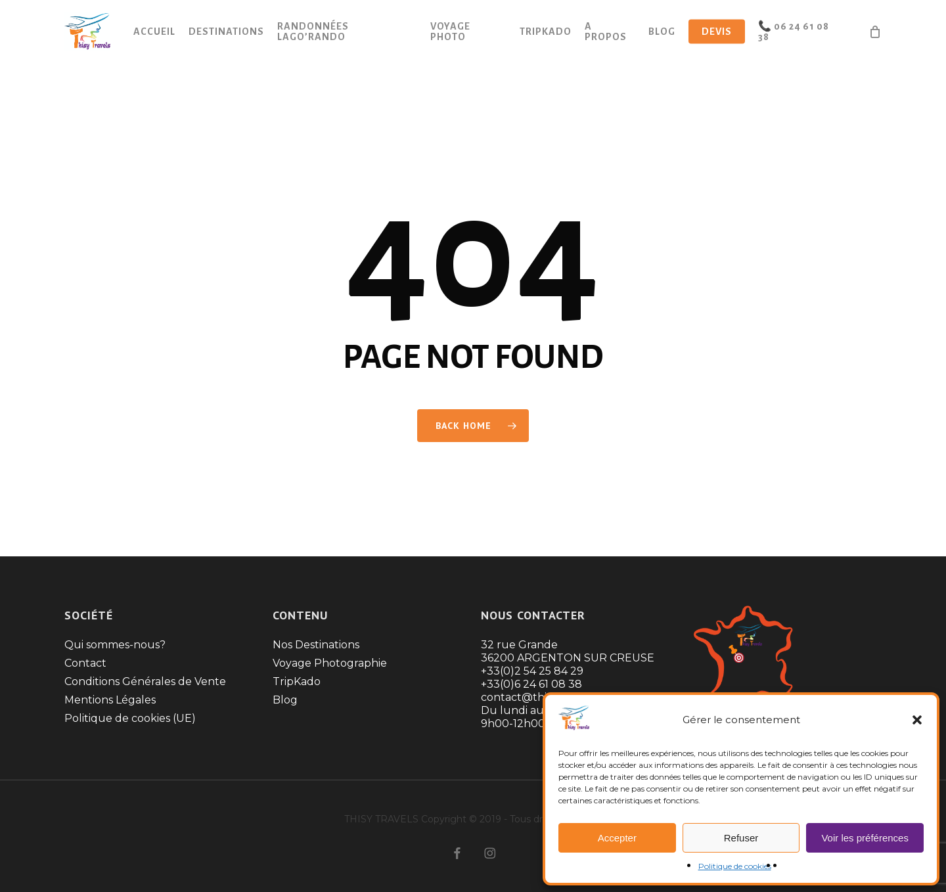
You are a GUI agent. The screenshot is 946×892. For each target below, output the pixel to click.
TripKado (297, 681)
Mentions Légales (110, 700)
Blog (285, 700)
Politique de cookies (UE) (130, 718)
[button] (917, 719)
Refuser (741, 837)
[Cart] (875, 33)
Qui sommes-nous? (115, 644)
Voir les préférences (865, 837)
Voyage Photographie (330, 663)
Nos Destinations (316, 644)
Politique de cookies (734, 866)
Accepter (617, 837)
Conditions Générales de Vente (145, 681)
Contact (85, 663)
